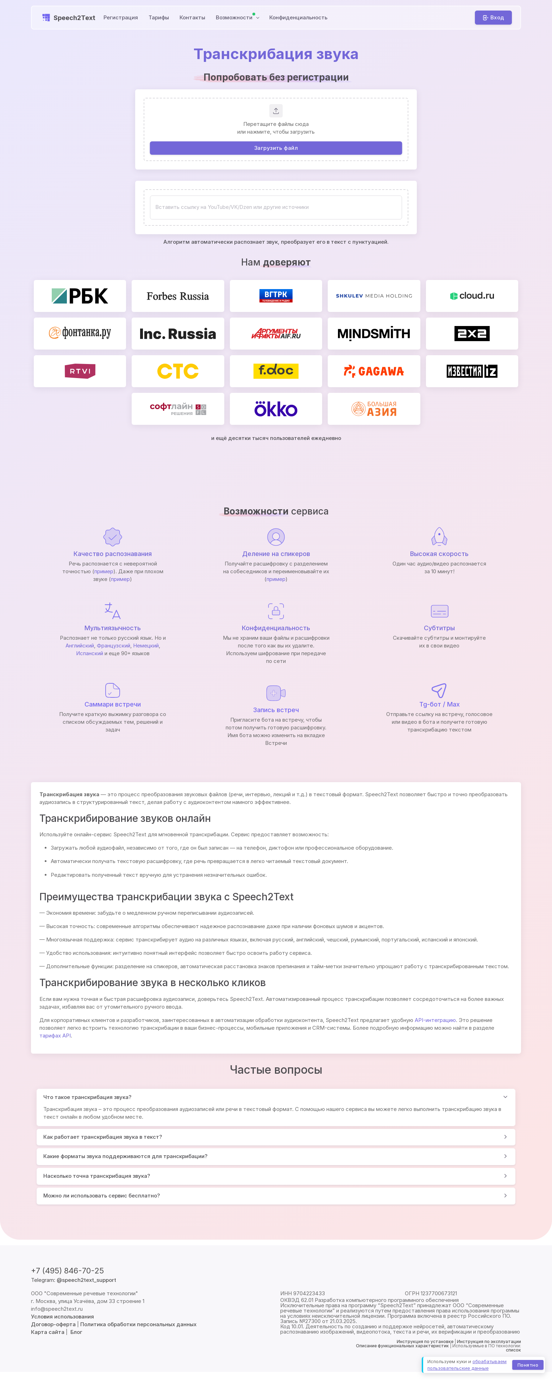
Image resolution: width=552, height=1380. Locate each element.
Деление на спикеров (276, 553)
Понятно (528, 1364)
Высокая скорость (439, 553)
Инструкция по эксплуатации (489, 1341)
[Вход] (493, 18)
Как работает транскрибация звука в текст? (102, 1136)
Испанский (89, 653)
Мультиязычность (112, 628)
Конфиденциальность (298, 17)
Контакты (192, 17)
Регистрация (121, 17)
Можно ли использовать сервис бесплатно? (101, 1195)
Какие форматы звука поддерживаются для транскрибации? (125, 1156)
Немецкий (146, 645)
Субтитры (439, 628)
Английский (79, 645)
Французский (113, 645)
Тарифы (159, 17)
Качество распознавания (113, 553)
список (513, 1350)
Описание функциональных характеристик (402, 1345)
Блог (76, 1332)
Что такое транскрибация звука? (87, 1097)
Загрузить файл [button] (276, 148)
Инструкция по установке (425, 1341)
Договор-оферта (53, 1324)
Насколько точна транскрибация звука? (96, 1176)
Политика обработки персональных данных (138, 1324)
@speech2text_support (86, 1280)
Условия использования (62, 1316)
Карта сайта (47, 1332)
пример (103, 571)
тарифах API (55, 1035)
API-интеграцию (435, 1020)
